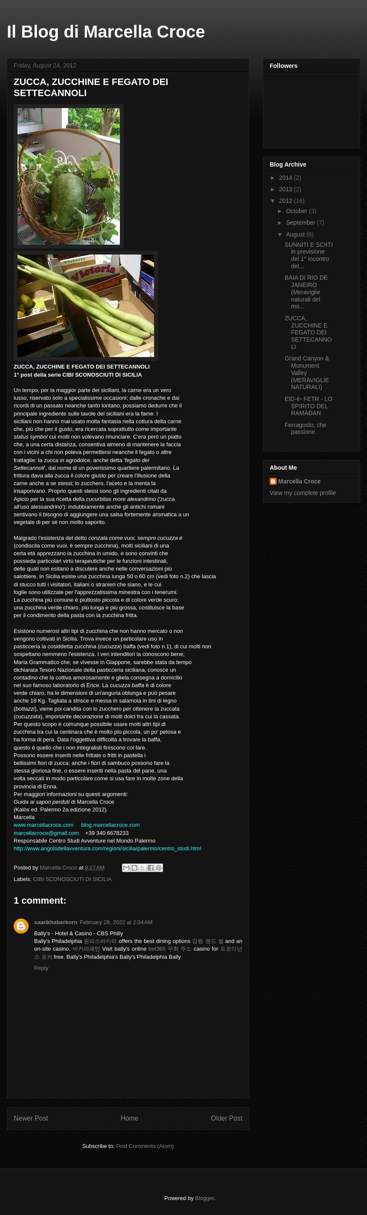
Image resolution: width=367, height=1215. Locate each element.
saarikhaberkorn (55, 922)
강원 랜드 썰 (207, 941)
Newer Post (31, 1118)
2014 (286, 177)
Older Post (226, 1118)
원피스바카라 (100, 941)
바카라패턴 (86, 949)
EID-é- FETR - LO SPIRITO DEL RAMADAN (308, 406)
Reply (41, 968)
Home (130, 1118)
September (301, 222)
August (296, 234)
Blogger (204, 1198)
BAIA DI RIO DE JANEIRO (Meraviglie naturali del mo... (306, 292)
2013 (286, 189)
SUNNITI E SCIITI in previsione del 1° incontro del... (309, 255)
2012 (286, 200)
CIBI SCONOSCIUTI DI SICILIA (72, 879)
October (297, 211)
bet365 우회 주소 (170, 949)
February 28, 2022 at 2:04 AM (116, 922)
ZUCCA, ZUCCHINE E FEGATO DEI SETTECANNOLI (308, 332)
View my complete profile (303, 492)
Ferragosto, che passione (305, 429)
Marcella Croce (299, 481)
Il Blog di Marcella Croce (106, 31)
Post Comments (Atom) (145, 1146)
